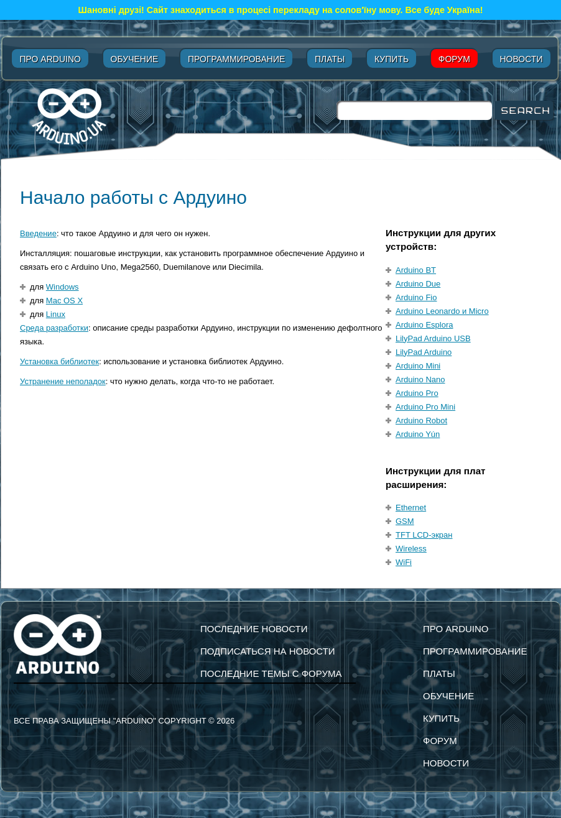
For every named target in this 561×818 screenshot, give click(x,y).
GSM (405, 521)
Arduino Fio (416, 297)
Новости (521, 59)
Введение (38, 233)
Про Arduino (49, 59)
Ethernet (411, 507)
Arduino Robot (421, 420)
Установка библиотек (59, 361)
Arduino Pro (417, 393)
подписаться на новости (267, 651)
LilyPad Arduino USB (433, 338)
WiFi (404, 562)
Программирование (236, 59)
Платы (330, 59)
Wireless (411, 548)
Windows (62, 287)
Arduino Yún (418, 434)
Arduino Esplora (424, 324)
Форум (454, 59)
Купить (391, 59)
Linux (55, 314)
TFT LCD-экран (424, 535)
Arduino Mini (418, 365)
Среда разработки (54, 328)
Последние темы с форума (270, 673)
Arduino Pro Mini (425, 406)
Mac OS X (64, 300)
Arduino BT (416, 270)
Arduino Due (418, 283)
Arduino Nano (420, 379)
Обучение (135, 59)
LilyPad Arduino (424, 352)
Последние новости (254, 628)
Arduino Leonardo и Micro (442, 311)
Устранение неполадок (63, 381)
